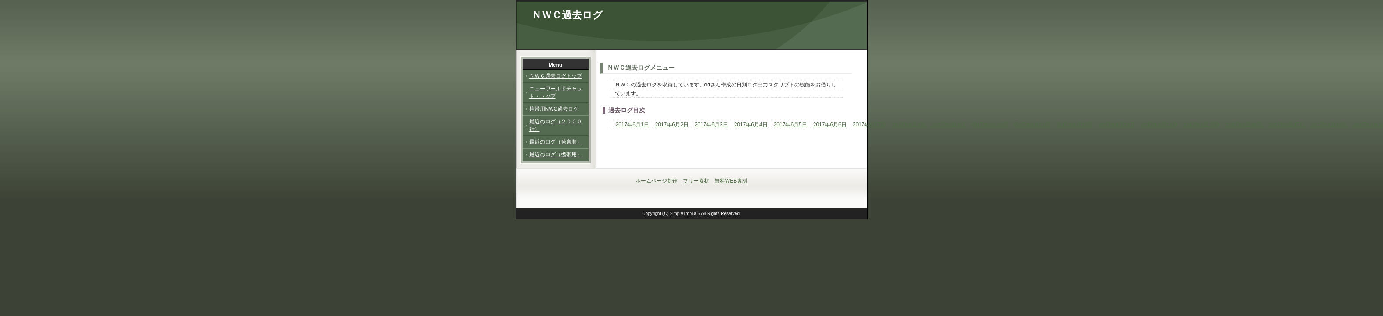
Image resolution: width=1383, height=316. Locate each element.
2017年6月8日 (909, 125)
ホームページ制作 (657, 181)
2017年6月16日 (1244, 125)
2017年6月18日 (1329, 125)
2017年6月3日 (711, 125)
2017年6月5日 (790, 125)
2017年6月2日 (672, 125)
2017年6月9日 (948, 125)
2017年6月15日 (1202, 125)
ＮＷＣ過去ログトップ (555, 76)
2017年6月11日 (1032, 125)
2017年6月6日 (830, 125)
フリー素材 (696, 181)
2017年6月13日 (1117, 125)
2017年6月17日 (1286, 125)
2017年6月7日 (869, 125)
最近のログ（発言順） (555, 142)
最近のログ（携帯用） (555, 154)
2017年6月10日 (989, 125)
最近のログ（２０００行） (555, 125)
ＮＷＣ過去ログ (567, 15)
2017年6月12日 (1074, 125)
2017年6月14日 (1159, 125)
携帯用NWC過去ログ (554, 109)
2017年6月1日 (632, 125)
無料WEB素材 (731, 181)
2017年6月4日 (751, 125)
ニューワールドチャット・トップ (555, 92)
